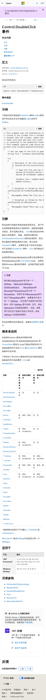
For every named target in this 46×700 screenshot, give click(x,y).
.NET (10, 20)
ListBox (37, 115)
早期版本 (17, 689)
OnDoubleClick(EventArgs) (18, 584)
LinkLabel (6, 488)
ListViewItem (7, 533)
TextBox (5, 122)
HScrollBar (7, 406)
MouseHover (20, 290)
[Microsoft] (23, 3)
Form (18, 238)
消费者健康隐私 (16, 693)
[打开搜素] (37, 3)
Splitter (5, 505)
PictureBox (7, 501)
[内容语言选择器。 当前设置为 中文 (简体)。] (8, 678)
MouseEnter (9, 294)
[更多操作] (42, 20)
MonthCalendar (9, 392)
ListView (7, 460)
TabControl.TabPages (22, 284)
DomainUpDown (9, 447)
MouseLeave (32, 294)
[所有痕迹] (4, 20)
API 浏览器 (20, 20)
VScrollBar (7, 410)
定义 (5, 42)
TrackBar (6, 469)
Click (28, 231)
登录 (42, 3)
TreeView (7, 456)
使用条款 (30, 693)
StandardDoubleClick (16, 591)
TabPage (8, 284)
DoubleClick (25, 115)
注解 (5, 49)
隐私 (3, 693)
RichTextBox (7, 401)
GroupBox (7, 497)
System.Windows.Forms (19, 68)
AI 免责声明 (6, 689)
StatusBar (6, 510)
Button (5, 415)
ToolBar (6, 514)
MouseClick (12, 597)
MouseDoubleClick (15, 601)
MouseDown (29, 287)
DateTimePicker (9, 397)
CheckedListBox (9, 433)
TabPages (6, 541)
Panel (5, 492)
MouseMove (15, 297)
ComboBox (7, 438)
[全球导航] (2, 3)
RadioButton (7, 424)
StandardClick (12, 587)
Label (5, 483)
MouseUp (8, 290)
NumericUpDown (9, 451)
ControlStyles (25, 260)
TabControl (17, 280)
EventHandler (7, 103)
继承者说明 (8, 52)
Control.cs (12, 74)
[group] (23, 172)
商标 (3, 696)
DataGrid (6, 479)
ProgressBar (7, 465)
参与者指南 (28, 622)
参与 (33, 689)
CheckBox (6, 419)
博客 (25, 689)
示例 (5, 45)
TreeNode (33, 529)
